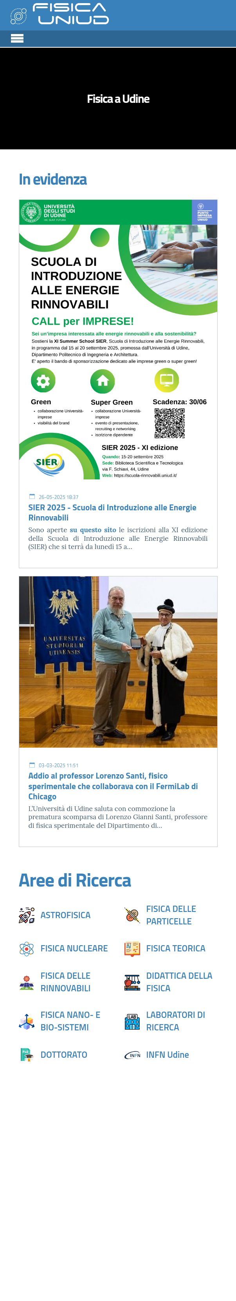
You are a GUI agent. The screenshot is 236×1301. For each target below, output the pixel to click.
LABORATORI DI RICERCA (175, 1021)
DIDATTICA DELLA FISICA (179, 982)
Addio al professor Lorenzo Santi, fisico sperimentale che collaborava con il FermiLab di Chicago (113, 785)
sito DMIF (38, 1238)
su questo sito (93, 530)
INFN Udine (167, 1054)
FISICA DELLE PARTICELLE (171, 915)
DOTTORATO (64, 1054)
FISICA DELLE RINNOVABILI (66, 982)
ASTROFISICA (66, 915)
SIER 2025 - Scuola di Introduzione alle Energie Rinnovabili (112, 512)
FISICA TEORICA (175, 948)
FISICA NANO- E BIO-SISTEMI (71, 1021)
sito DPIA (109, 1227)
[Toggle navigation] (17, 37)
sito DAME (181, 1209)
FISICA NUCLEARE (74, 948)
